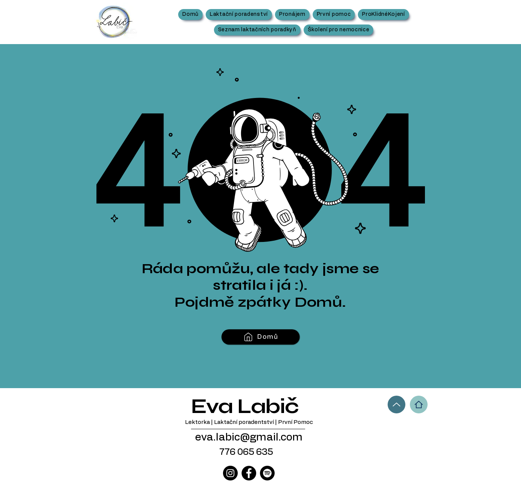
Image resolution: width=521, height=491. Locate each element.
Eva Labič (245, 406)
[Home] (419, 404)
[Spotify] (267, 473)
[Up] (396, 404)
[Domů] (260, 336)
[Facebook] (248, 473)
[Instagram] (230, 473)
